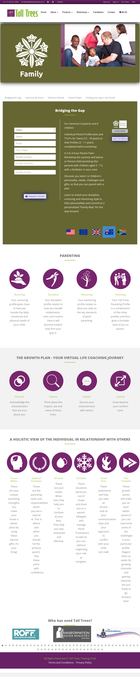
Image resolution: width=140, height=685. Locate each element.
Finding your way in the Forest (100, 97)
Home (43, 12)
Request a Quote (35, 196)
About (54, 12)
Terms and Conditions (61, 662)
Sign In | (116, 2)
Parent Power (75, 97)
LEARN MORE (119, 131)
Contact (111, 12)
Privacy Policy (84, 662)
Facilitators (98, 12)
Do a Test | (125, 2)
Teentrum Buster (56, 97)
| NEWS (60, 2)
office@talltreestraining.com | (33, 2)
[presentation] (35, 188)
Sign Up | (106, 2)
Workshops (83, 12)
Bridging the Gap (13, 97)
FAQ (133, 2)
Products (67, 12)
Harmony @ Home (34, 97)
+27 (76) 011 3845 (10, 2)
